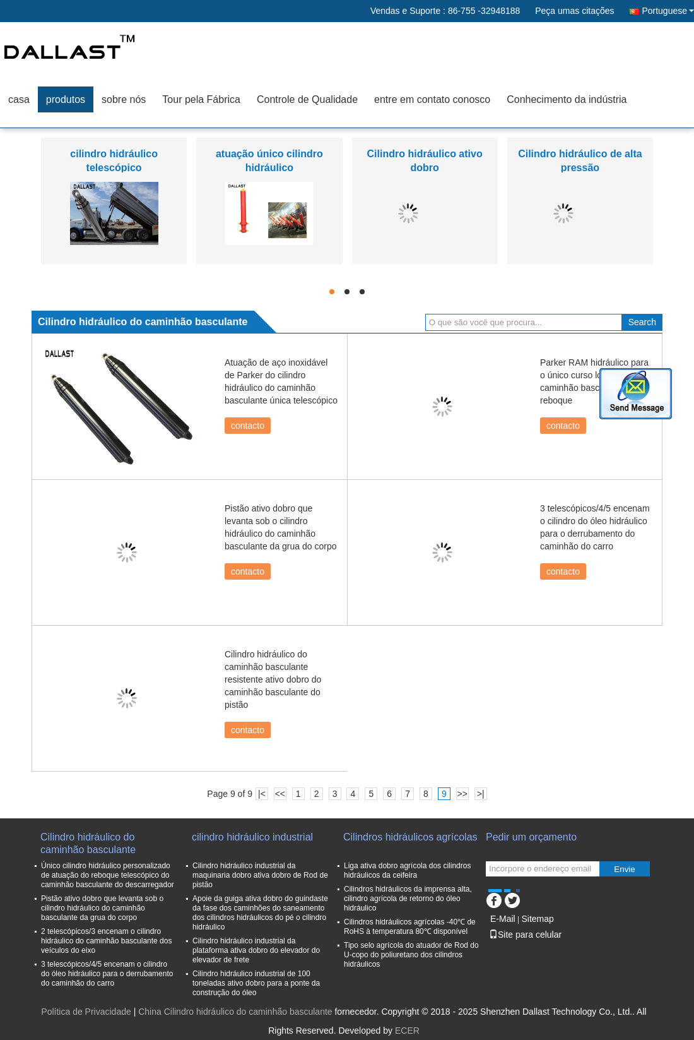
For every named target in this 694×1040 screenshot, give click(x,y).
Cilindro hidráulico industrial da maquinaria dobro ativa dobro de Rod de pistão (260, 875)
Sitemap (537, 919)
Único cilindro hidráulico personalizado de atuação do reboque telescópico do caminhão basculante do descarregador (107, 875)
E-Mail (502, 919)
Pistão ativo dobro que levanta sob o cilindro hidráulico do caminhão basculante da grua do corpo (102, 908)
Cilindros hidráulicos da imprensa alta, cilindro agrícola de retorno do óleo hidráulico (408, 898)
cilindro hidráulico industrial (252, 837)
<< (280, 794)
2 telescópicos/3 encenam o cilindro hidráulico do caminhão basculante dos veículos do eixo (106, 941)
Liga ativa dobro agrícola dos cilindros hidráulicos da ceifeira (407, 870)
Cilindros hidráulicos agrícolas (410, 837)
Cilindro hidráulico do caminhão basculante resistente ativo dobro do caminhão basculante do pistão (273, 679)
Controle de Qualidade (307, 99)
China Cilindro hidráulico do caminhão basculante (235, 1012)
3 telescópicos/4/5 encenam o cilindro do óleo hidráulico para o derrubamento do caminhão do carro (107, 974)
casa (19, 99)
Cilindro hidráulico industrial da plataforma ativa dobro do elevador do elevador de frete (256, 950)
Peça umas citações (574, 11)
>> (462, 794)
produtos (65, 99)
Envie (624, 869)
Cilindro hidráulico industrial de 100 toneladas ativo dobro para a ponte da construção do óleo (256, 983)
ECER (407, 1030)
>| (481, 794)
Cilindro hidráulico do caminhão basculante (88, 843)
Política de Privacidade (86, 1012)
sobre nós (124, 99)
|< (262, 794)
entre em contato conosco (432, 99)
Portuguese (668, 11)
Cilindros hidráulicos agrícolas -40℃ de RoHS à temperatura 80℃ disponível (410, 926)
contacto (247, 426)
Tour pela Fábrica (201, 99)
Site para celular (525, 934)
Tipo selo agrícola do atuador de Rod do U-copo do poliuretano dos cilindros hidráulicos (411, 955)
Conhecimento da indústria (566, 99)
